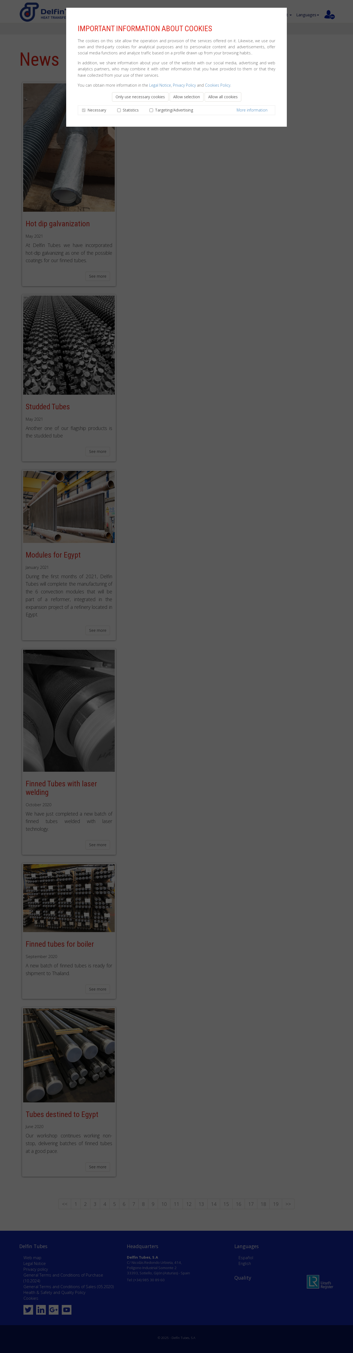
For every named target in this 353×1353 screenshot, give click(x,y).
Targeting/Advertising (173, 110)
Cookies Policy (217, 85)
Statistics (130, 110)
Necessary (95, 110)
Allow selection (186, 96)
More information (252, 110)
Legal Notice (160, 85)
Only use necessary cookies (140, 96)
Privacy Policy (184, 85)
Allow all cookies (223, 96)
